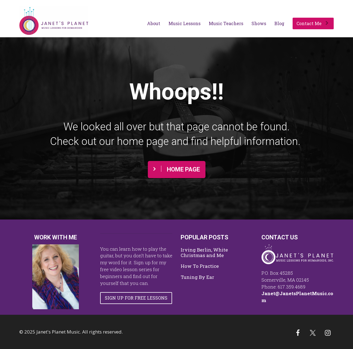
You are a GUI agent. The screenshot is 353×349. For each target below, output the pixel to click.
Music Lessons (184, 23)
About (153, 23)
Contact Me (312, 23)
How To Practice (200, 266)
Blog (279, 23)
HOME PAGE (176, 169)
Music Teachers (226, 23)
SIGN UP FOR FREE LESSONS (136, 298)
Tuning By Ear (197, 277)
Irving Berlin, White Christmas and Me (204, 252)
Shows (259, 23)
